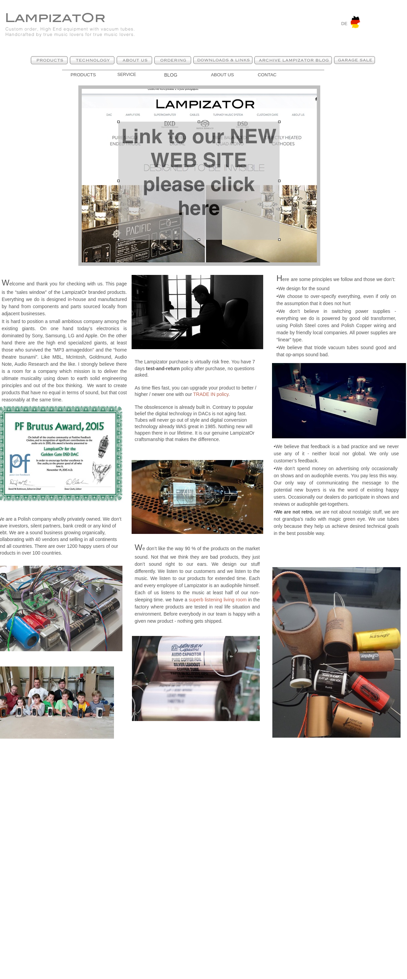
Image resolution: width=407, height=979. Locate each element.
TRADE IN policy (211, 394)
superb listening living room (218, 599)
